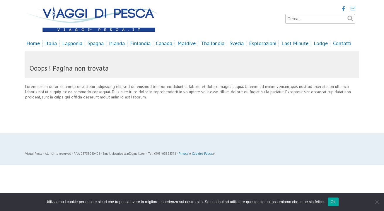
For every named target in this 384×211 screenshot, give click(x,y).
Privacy (183, 154)
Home (33, 43)
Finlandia (140, 43)
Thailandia (212, 43)
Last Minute (294, 43)
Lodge (321, 43)
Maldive (187, 43)
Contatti (342, 43)
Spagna (96, 43)
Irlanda (117, 43)
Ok (333, 202)
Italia (51, 43)
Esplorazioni (262, 43)
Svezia (237, 43)
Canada (164, 43)
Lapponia (72, 43)
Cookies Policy (202, 154)
